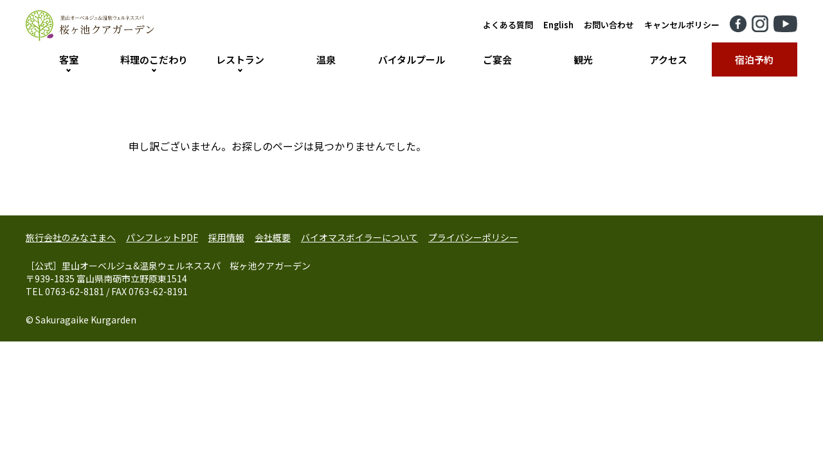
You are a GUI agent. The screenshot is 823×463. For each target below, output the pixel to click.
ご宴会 (497, 59)
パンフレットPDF (162, 237)
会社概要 (273, 237)
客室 (68, 59)
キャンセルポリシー (681, 25)
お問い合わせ (609, 25)
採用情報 (226, 237)
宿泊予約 (754, 59)
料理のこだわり (154, 59)
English (558, 25)
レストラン (240, 59)
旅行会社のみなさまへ (71, 237)
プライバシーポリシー (473, 237)
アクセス (668, 59)
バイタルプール (411, 59)
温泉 (326, 59)
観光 (583, 59)
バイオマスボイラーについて (359, 237)
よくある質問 (508, 25)
